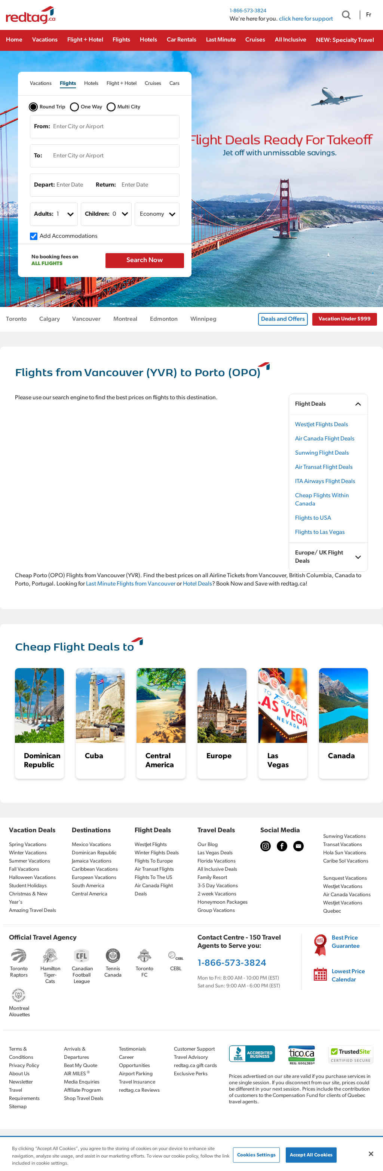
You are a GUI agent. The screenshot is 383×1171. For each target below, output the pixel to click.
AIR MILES (77, 1073)
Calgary (49, 319)
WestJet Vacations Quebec (342, 907)
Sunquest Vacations (345, 878)
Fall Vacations (24, 869)
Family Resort (212, 877)
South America (88, 886)
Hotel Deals (197, 584)
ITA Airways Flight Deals (325, 482)
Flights (121, 40)
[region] (191, 1154)
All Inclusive (290, 40)
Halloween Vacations (32, 877)
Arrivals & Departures (76, 1053)
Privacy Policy (24, 1066)
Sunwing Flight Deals (322, 453)
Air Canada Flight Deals (325, 439)
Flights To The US (153, 877)
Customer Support (194, 1049)
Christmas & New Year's (28, 898)
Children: (97, 214)
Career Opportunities (134, 1062)
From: (42, 127)
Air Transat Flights (154, 869)
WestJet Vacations (342, 886)
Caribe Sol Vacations (345, 861)
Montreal (125, 319)
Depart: (44, 185)
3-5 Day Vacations (217, 886)
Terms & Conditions (21, 1053)
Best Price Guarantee (346, 942)
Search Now (144, 260)
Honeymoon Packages (222, 902)
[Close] (371, 1154)
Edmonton (164, 319)
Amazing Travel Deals (32, 910)
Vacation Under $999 (345, 319)
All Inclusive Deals (217, 869)
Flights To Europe (154, 861)
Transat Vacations (342, 845)
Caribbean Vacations (95, 869)
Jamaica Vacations (91, 861)
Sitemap (18, 1107)
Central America (89, 894)
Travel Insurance (137, 1082)
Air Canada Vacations (347, 895)
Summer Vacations (29, 861)
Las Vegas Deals (215, 853)
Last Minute (221, 40)
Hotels (148, 40)
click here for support (306, 19)
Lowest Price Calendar (348, 976)
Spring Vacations (27, 845)
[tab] (41, 83)
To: (38, 156)
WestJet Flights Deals (321, 425)
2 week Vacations (216, 894)
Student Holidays (28, 886)
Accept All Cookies (311, 1154)
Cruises (255, 40)
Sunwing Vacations (344, 836)
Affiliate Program (82, 1090)
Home (14, 40)
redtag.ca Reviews (139, 1090)
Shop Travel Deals (83, 1098)
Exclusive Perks (191, 1074)
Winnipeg (203, 319)
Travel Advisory (191, 1057)
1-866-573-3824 (248, 11)
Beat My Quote (80, 1066)
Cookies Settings (256, 1154)
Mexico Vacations (91, 845)
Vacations (45, 40)
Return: (106, 185)
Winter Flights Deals (157, 853)
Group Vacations (216, 910)
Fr (368, 15)
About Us (19, 1074)
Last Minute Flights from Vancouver (130, 584)
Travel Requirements (24, 1094)
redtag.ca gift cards (195, 1066)
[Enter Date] (66, 185)
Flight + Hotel (85, 40)
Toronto (16, 319)
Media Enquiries (81, 1082)
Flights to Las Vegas (320, 532)
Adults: (43, 214)
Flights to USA (313, 518)
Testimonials (132, 1049)
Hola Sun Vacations (344, 853)
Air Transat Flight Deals (324, 467)
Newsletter (21, 1082)
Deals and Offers (283, 319)
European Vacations (94, 877)
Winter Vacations (28, 853)
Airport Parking (136, 1074)
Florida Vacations (216, 861)
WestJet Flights (151, 845)
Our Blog (207, 845)
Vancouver (86, 319)
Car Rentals (181, 40)
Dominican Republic (94, 853)
